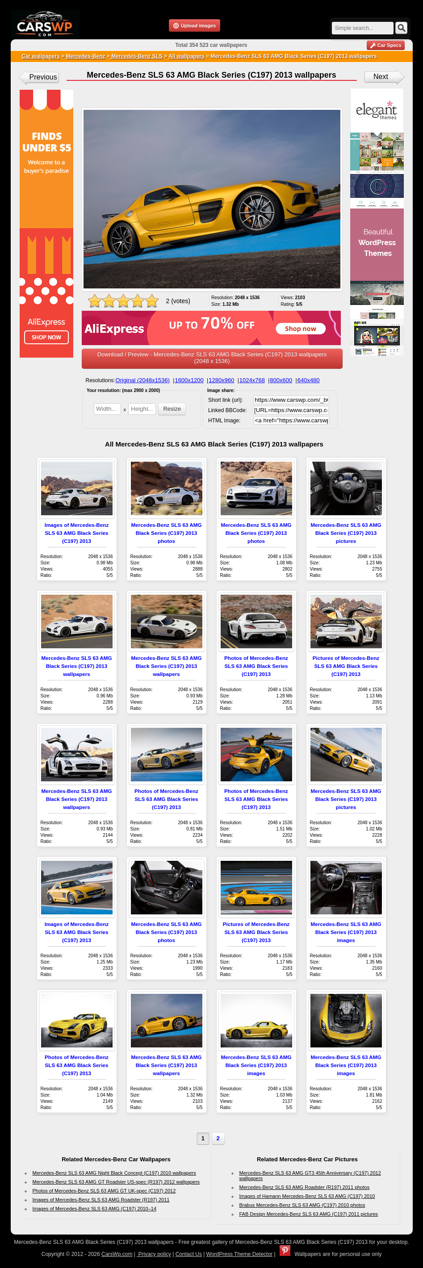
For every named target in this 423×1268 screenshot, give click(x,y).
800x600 (281, 380)
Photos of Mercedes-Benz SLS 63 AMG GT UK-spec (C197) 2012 (104, 1190)
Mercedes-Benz (85, 56)
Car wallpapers (41, 56)
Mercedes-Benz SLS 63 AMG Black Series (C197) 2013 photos (166, 533)
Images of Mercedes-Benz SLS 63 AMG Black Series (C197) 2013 (77, 533)
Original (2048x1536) (143, 380)
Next (380, 76)
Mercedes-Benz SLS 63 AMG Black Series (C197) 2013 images (345, 932)
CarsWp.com (116, 1254)
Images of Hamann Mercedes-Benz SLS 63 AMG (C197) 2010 (307, 1196)
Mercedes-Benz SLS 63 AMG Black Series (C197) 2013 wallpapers (76, 666)
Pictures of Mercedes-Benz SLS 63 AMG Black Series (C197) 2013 (346, 666)
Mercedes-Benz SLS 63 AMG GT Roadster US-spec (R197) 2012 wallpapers (116, 1182)
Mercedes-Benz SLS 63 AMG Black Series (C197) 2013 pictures (345, 533)
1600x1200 (189, 380)
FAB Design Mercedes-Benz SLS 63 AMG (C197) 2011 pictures (308, 1214)
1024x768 (252, 380)
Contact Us (189, 1254)
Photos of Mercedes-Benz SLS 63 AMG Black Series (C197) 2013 (256, 666)
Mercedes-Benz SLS (136, 56)
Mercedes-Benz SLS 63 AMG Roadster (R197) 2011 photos (304, 1187)
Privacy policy (154, 1254)
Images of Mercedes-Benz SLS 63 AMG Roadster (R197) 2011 (101, 1199)
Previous (43, 77)
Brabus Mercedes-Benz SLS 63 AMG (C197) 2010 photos (302, 1205)
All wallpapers (186, 56)
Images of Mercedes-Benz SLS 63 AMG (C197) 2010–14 (95, 1208)
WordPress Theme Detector (239, 1254)
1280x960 (221, 380)
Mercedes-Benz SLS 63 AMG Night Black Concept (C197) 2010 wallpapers (114, 1173)
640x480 (308, 380)
